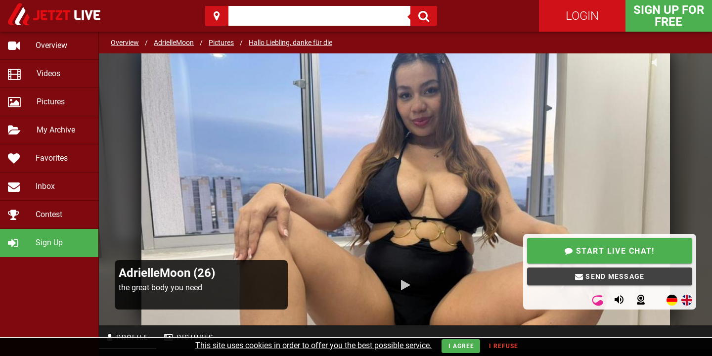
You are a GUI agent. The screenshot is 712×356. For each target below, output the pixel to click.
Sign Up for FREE (668, 16)
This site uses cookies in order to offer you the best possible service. (313, 345)
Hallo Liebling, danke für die (290, 42)
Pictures (221, 42)
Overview (125, 42)
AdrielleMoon (174, 42)
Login (582, 16)
